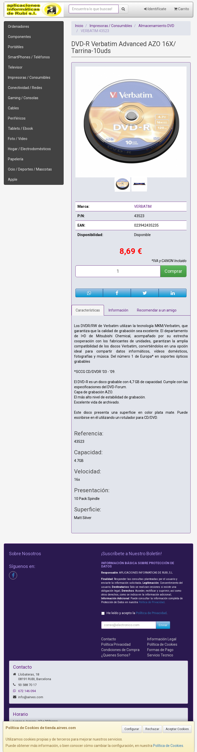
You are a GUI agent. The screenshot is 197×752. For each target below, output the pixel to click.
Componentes (19, 37)
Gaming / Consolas (23, 98)
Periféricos (17, 118)
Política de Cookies (168, 746)
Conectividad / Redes (25, 88)
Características (88, 310)
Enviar (163, 625)
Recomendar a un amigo (157, 310)
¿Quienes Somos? (115, 655)
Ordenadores (18, 26)
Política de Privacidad (152, 602)
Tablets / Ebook (20, 128)
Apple (12, 179)
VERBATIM (143, 206)
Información (118, 310)
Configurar (131, 729)
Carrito (181, 9)
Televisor (15, 67)
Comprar (173, 271)
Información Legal (161, 639)
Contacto (108, 639)
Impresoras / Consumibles (29, 77)
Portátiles (16, 47)
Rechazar (152, 729)
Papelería (15, 159)
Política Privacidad (116, 644)
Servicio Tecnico (160, 655)
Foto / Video (17, 139)
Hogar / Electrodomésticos (29, 149)
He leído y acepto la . (137, 613)
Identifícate (155, 9)
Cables (13, 108)
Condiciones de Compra (120, 650)
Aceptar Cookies (177, 729)
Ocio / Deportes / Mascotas (30, 169)
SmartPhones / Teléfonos (29, 57)
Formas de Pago (160, 650)
